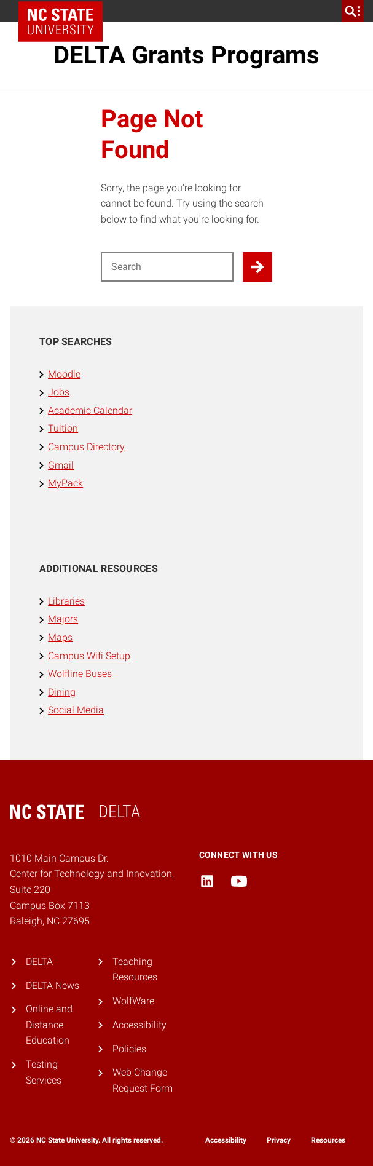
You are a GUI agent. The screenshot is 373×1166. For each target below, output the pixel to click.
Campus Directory (86, 447)
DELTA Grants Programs (186, 55)
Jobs (58, 392)
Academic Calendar (90, 410)
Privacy (279, 1140)
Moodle (64, 374)
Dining (62, 692)
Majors (63, 619)
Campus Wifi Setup (89, 656)
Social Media (76, 710)
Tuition (63, 428)
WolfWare (133, 1001)
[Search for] (167, 267)
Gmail (61, 465)
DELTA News (52, 985)
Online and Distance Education (49, 1024)
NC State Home (65, 11)
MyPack (65, 483)
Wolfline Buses (80, 674)
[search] (353, 11)
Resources (328, 1140)
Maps (60, 637)
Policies (129, 1049)
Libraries (66, 601)
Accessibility (139, 1025)
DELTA (39, 961)
